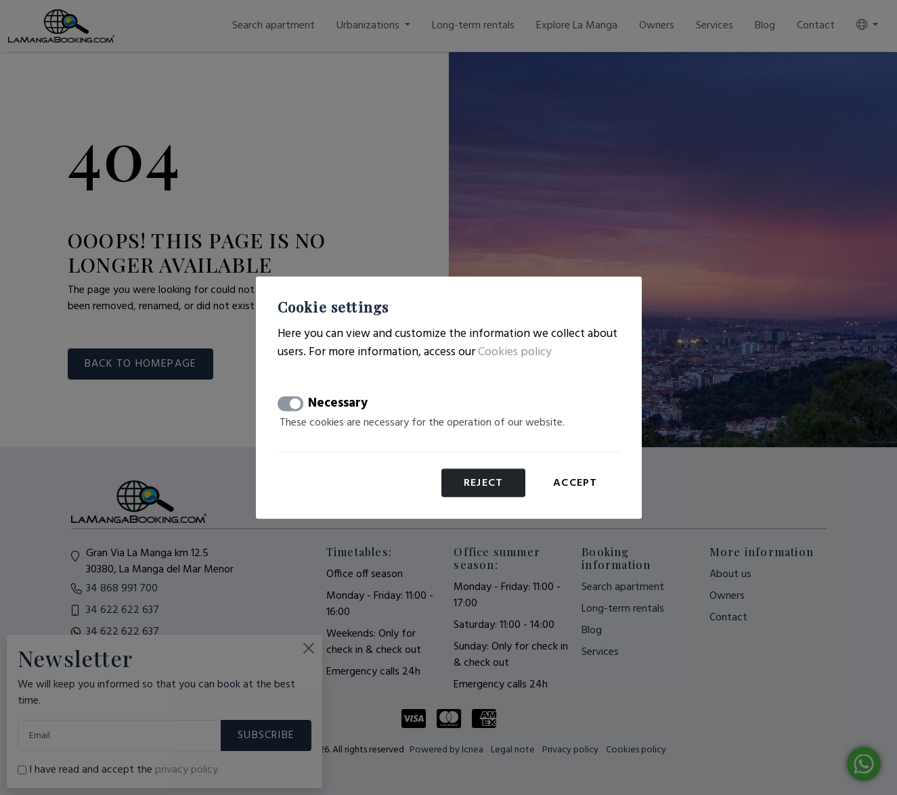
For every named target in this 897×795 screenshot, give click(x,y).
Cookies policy (515, 351)
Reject (483, 483)
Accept (575, 483)
